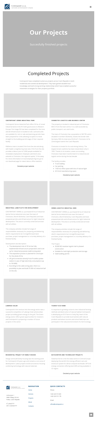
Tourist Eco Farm (58, 306)
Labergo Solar (12, 306)
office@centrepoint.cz (56, 404)
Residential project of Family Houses (21, 355)
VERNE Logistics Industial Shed (63, 208)
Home (30, 390)
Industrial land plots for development (22, 208)
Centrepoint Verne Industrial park (20, 120)
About (30, 402)
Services (30, 394)
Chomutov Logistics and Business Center (68, 120)
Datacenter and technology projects (67, 355)
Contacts (31, 406)
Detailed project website (25, 166)
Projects (30, 398)
